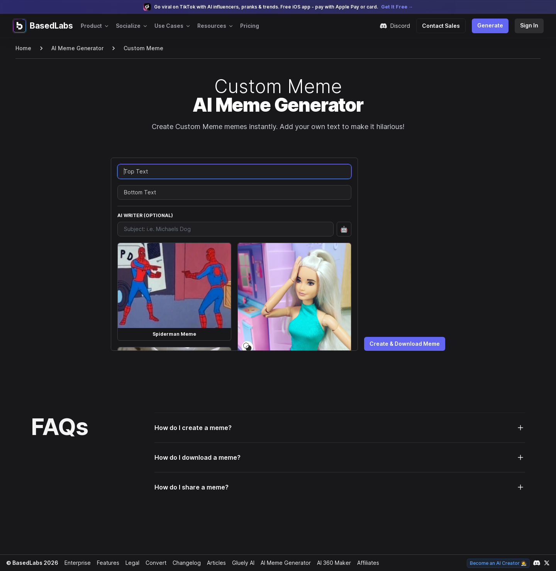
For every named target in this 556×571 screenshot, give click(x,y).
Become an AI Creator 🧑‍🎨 (499, 563)
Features (106, 562)
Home (23, 48)
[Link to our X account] (547, 563)
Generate (491, 25)
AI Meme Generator (76, 48)
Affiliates (365, 562)
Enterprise (76, 562)
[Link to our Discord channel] (537, 563)
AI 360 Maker (331, 562)
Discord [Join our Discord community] (398, 26)
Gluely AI (240, 562)
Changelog (183, 562)
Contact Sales (444, 25)
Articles (213, 562)
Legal (130, 562)
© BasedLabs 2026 (31, 562)
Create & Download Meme (405, 343)
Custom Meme (140, 48)
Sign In (529, 25)
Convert (153, 562)
